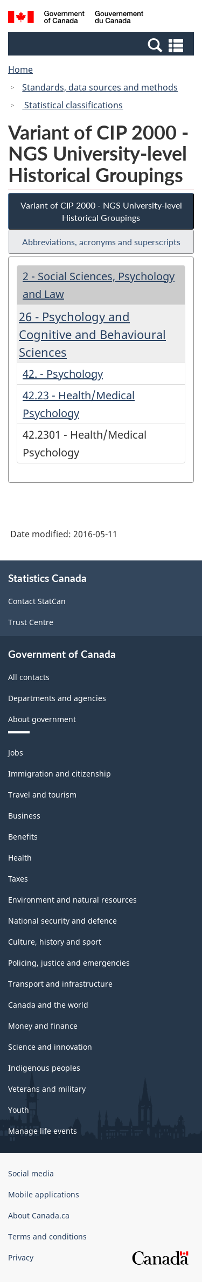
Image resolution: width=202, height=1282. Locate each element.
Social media (31, 1173)
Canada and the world (48, 1005)
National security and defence (62, 921)
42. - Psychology (63, 373)
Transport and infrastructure (60, 984)
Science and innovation (50, 1047)
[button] (102, 45)
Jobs (15, 752)
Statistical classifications (72, 105)
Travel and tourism (42, 794)
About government (42, 719)
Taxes (18, 879)
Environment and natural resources (72, 900)
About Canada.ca (38, 1215)
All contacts (29, 677)
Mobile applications (43, 1194)
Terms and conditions (47, 1236)
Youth (18, 1110)
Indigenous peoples (44, 1068)
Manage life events (42, 1131)
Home (20, 69)
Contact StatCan (37, 601)
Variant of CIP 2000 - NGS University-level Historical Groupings (101, 211)
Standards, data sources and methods (100, 87)
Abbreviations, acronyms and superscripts (101, 242)
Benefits (23, 836)
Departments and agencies (57, 698)
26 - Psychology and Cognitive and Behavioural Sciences (92, 334)
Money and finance (43, 1026)
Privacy (20, 1257)
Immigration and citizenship (59, 773)
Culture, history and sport (54, 942)
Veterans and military (47, 1089)
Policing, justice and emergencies (69, 963)
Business (24, 815)
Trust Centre (30, 622)
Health (20, 858)
